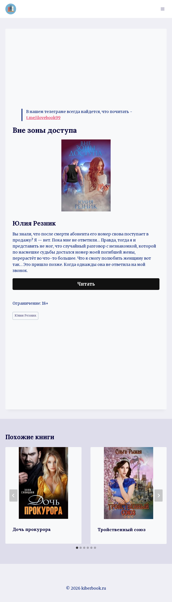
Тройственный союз (122, 529)
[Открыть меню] (162, 8)
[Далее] (159, 495)
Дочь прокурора (32, 529)
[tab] (77, 548)
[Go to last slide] (13, 495)
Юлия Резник (25, 315)
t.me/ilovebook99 (43, 117)
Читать (86, 284)
